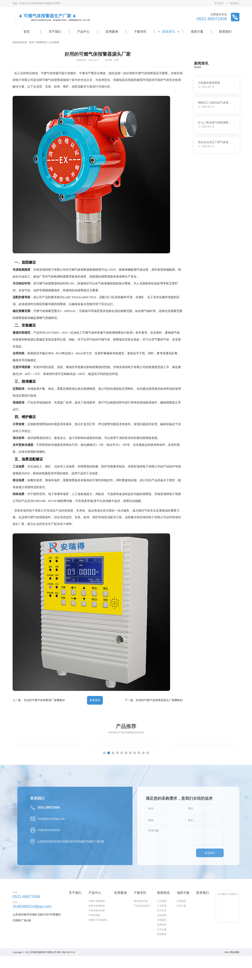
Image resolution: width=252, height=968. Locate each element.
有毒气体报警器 (96, 920)
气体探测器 (94, 929)
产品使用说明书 (142, 920)
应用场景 (181, 915)
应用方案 (181, 920)
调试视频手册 (141, 915)
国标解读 (162, 948)
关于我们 (219, 3)
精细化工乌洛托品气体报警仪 (214, 103)
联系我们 (234, 3)
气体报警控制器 (96, 924)
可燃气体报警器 (96, 915)
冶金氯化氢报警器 (209, 82)
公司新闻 (54, 42)
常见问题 (162, 943)
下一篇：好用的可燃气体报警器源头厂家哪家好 (154, 700)
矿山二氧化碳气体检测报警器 (214, 122)
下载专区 (140, 31)
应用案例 (112, 31)
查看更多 (94, 700)
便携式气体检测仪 (97, 934)
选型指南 (162, 929)
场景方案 (197, 31)
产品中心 (83, 31)
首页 (26, 31)
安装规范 (162, 934)
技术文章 (162, 924)
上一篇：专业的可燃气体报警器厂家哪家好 (39, 700)
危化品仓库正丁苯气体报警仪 (214, 144)
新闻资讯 (168, 31)
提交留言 (210, 863)
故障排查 (162, 938)
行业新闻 (162, 920)
